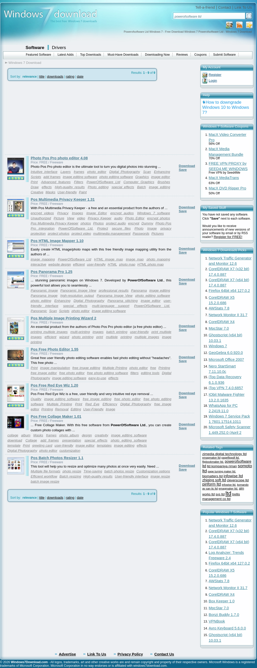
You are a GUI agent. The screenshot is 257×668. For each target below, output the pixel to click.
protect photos (58, 233)
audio (118, 218)
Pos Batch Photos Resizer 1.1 (57, 458)
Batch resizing (70, 476)
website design (59, 264)
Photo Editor (134, 218)
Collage (31, 440)
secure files (121, 228)
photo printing (83, 337)
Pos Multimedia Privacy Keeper (55, 223)
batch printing (116, 332)
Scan (147, 172)
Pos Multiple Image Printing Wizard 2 (63, 318)
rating (70, 76)
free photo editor (72, 373)
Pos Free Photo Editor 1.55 (55, 349)
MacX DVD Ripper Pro (227, 188)
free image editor (44, 373)
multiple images (147, 337)
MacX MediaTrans (224, 178)
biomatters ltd (212, 476)
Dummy (147, 223)
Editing (76, 409)
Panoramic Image (44, 290)
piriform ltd (211, 484)
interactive (38, 264)
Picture (59, 218)
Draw (35, 187)
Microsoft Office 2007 (226, 359)
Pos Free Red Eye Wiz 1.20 (54, 385)
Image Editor (96, 213)
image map (134, 259)
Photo (139, 228)
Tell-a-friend (205, 7)
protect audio (116, 223)
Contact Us (164, 654)
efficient (79, 264)
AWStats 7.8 (219, 308)
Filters (78, 182)
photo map (127, 264)
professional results (113, 290)
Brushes (164, 182)
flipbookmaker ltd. (213, 461)
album (25, 435)
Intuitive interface (44, 172)
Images (77, 213)
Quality (36, 399)
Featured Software (38, 54)
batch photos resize (119, 471)
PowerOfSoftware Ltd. (75, 228)
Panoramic (39, 311)
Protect (102, 228)
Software (35, 47)
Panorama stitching (122, 301)
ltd (228, 493)
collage (12, 435)
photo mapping (158, 259)
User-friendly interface (131, 476)
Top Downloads (90, 54)
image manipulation (55, 368)
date (80, 76)
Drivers (59, 47)
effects (47, 187)
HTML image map (108, 259)
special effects (122, 187)
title (41, 76)
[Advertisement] (48, 117)
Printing (164, 368)
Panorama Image (44, 295)
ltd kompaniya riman (222, 466)
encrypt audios (122, 213)
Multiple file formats (45, 471)
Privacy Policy (130, 654)
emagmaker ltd (211, 457)
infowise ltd (233, 476)
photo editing (41, 301)
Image (152, 228)
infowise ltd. (229, 484)
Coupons (200, 54)
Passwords (141, 233)
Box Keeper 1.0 (221, 601)
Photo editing (98, 187)
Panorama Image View (114, 295)
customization (69, 450)
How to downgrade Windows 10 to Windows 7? (225, 107)
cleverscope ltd (238, 480)
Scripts (36, 177)
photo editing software (116, 177)
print (99, 337)
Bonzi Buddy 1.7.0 (224, 615)
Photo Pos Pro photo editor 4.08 (59, 158)
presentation (71, 440)
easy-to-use (97, 378)
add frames (52, 177)
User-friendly (67, 192)
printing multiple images (49, 332)
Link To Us (243, 7)
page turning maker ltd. (222, 471)
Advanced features (56, 182)
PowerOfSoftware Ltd (103, 182)
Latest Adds (66, 54)
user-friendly (96, 264)
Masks (50, 192)
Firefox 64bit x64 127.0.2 (229, 291)
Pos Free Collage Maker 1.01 (56, 416)
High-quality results (70, 187)
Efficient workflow (44, 476)
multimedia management (111, 233)
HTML (112, 264)
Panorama (139, 290)
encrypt (133, 223)
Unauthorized (41, 218)
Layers (66, 172)
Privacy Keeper (99, 218)
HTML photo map (150, 264)
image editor (160, 177)
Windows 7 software (153, 213)
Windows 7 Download (24, 63)
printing (126, 337)
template (13, 445)
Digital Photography (124, 172)
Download (187, 166)
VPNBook (217, 621)
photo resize (72, 471)
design (87, 435)
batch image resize (45, 481)
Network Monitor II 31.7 (228, 315)
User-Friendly (93, 409)
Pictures (157, 233)
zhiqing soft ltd (214, 480)
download (14, 440)
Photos (98, 223)
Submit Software (224, 54)
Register (215, 75)
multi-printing (80, 332)
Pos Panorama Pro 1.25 (51, 272)
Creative (37, 192)
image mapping (43, 259)
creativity (101, 435)
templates (104, 445)
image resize (160, 476)
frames (79, 172)
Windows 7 (218, 346)
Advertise (67, 654)
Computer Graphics (139, 182)
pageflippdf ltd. (230, 457)
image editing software (80, 177)
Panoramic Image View (78, 290)
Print (34, 182)
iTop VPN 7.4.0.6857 (226, 388)
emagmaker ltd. (228, 488)
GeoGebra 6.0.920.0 (226, 353)
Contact (224, 7)
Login (213, 80)
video (81, 218)
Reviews (182, 54)
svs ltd (220, 494)
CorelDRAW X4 (221, 322)
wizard (64, 337)
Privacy (63, 213)
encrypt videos (42, 213)
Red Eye (92, 404)
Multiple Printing (115, 368)
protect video (81, 233)
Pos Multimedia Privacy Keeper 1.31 (63, 199)
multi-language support (110, 306)
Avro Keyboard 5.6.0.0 (227, 628)
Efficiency (110, 404)
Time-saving (93, 471)
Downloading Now (157, 54)
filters (134, 373)
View (70, 218)
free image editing (86, 368)
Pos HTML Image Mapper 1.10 (57, 241)
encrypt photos (158, 218)
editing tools (150, 373)
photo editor (96, 172)
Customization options (153, 471)
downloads (55, 76)
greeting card (42, 445)
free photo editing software (107, 373)
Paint (83, 192)
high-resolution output (77, 295)
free (153, 368)
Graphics (142, 177)
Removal (62, 409)
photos (86, 223)
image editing (159, 187)
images (98, 332)
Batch (141, 187)
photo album (69, 435)
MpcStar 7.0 (219, 328)
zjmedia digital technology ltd (224, 454)
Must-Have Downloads (123, 54)
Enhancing (162, 172)
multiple (112, 337)
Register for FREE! (228, 237)
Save (183, 170)
